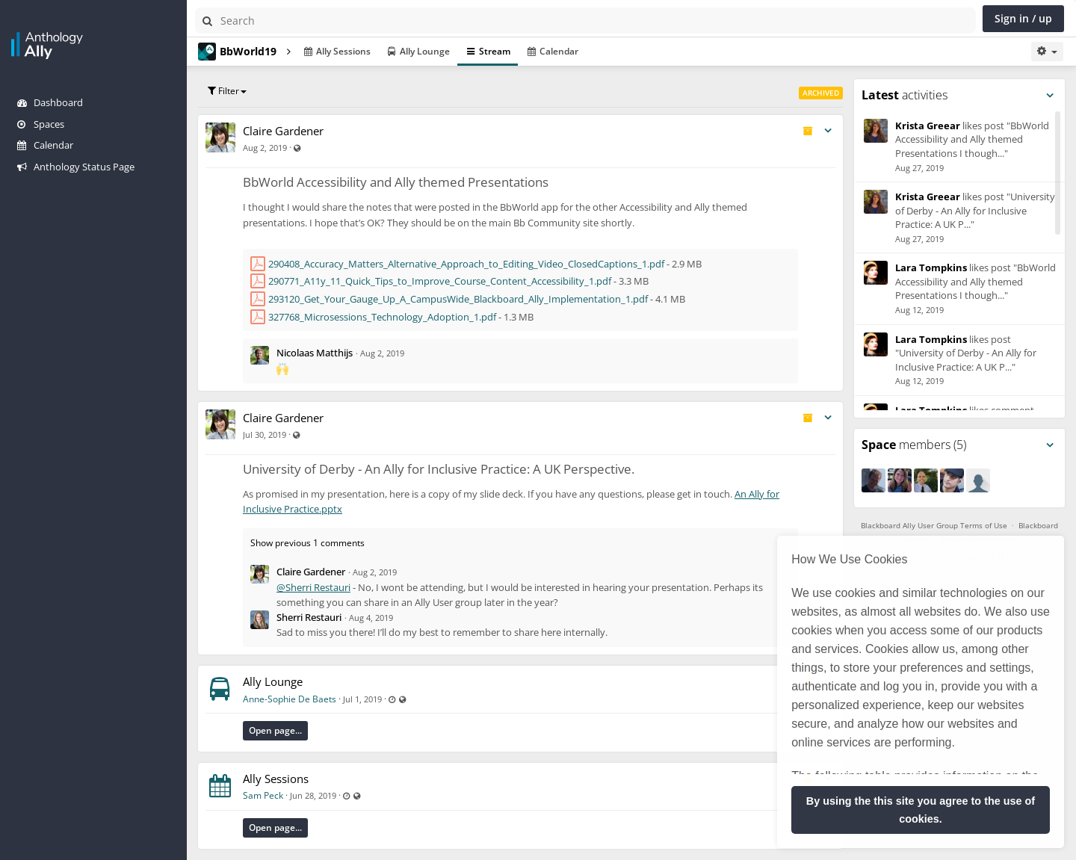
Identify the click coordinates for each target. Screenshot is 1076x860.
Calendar (45, 145)
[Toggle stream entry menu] (827, 131)
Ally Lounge (273, 681)
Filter (227, 90)
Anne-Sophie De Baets (289, 699)
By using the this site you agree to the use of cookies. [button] (920, 810)
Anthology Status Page (75, 166)
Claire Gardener (283, 130)
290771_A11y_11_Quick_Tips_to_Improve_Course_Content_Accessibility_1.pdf (439, 281)
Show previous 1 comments (307, 542)
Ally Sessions (276, 778)
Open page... (275, 730)
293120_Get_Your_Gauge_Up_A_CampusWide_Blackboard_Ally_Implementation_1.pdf (458, 299)
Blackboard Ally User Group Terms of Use (934, 525)
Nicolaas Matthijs (314, 352)
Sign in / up (1023, 18)
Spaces (40, 124)
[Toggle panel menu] (1049, 96)
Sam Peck (263, 795)
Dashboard (50, 102)
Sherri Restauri (308, 617)
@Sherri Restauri (313, 587)
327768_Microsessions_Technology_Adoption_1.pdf (382, 317)
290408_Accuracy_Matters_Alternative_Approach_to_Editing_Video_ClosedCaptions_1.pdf (466, 263)
